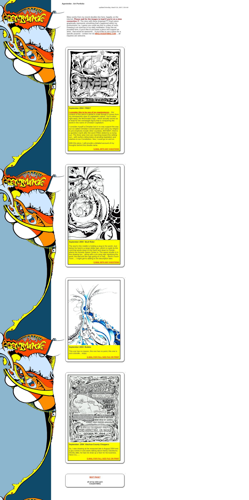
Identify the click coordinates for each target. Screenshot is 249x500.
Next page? (94, 477)
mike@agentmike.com (105, 34)
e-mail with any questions (106, 149)
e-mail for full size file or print (103, 357)
